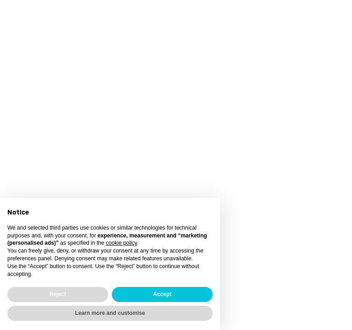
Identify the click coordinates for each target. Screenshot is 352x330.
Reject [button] (58, 294)
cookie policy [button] (121, 243)
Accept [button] (162, 294)
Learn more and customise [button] (110, 313)
